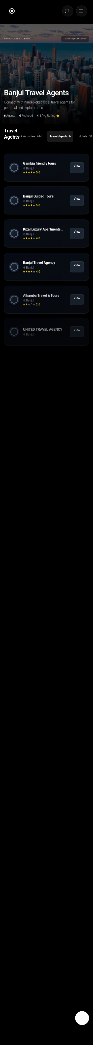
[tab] (27, 136)
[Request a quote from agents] (82, 1018)
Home (7, 38)
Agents (17, 38)
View (77, 170)
